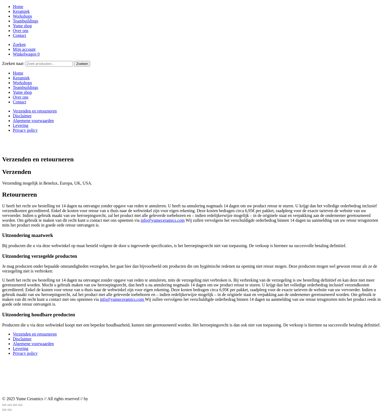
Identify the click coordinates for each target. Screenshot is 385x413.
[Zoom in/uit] (4, 405)
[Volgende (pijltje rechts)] (9, 410)
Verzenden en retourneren (35, 111)
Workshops (22, 16)
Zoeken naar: (13, 63)
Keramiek (21, 11)
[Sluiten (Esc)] (20, 405)
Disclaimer (22, 116)
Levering (20, 125)
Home (18, 6)
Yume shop (22, 26)
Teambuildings (25, 21)
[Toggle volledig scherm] (9, 405)
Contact (19, 35)
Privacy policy (25, 130)
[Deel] (15, 405)
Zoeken (19, 44)
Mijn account (24, 49)
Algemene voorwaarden (33, 120)
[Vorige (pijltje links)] (4, 410)
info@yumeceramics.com (162, 220)
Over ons (20, 30)
